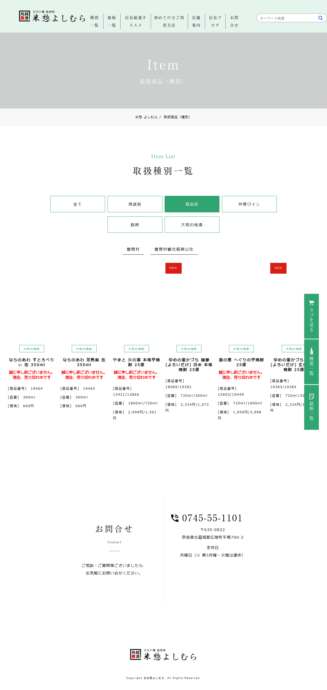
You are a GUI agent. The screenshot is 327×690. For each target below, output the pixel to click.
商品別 (192, 204)
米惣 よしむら (146, 117)
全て (77, 204)
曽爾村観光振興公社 (174, 249)
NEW (173, 268)
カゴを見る (311, 320)
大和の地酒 (192, 225)
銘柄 (135, 225)
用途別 (135, 204)
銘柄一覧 (311, 411)
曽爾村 (133, 249)
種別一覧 (311, 366)
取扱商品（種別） (175, 117)
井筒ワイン (249, 204)
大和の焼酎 (32, 349)
